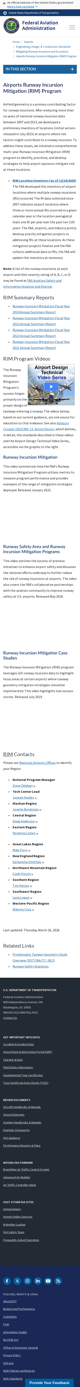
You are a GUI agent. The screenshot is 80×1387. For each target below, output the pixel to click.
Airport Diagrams (13, 1114)
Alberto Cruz (23, 909)
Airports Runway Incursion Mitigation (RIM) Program (46, 56)
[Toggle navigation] (72, 27)
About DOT (10, 1301)
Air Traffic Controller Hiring (19, 1185)
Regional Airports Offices (37, 763)
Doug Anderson (25, 821)
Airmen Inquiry (12, 1209)
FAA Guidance (11, 1138)
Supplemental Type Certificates (23, 1075)
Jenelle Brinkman (27, 809)
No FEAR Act (10, 1340)
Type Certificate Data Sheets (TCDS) (25, 1083)
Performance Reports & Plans (22, 1145)
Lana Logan (22, 897)
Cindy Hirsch (23, 874)
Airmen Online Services (17, 1217)
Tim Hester (22, 885)
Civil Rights (10, 1317)
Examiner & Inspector (16, 1130)
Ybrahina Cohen (25, 833)
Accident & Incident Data (18, 1044)
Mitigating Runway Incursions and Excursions (42, 51)
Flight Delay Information (18, 1067)
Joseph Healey (25, 797)
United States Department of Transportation (34, 12)
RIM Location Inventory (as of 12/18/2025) (44, 180)
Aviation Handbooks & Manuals (22, 1122)
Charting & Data (13, 1060)
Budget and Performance (19, 1309)
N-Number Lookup (14, 1224)
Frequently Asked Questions (21, 1240)
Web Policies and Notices (19, 1371)
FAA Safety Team (13, 1232)
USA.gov (8, 1363)
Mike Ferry (22, 850)
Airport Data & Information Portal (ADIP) (27, 1052)
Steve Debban (24, 785)
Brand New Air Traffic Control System (26, 1169)
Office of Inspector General (20, 1348)
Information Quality (15, 1332)
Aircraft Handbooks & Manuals (22, 1107)
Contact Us (10, 1018)
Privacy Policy (12, 1355)
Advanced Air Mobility (16, 1177)
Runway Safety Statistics (31, 966)
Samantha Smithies (28, 862)
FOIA (6, 1324)
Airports (28, 42)
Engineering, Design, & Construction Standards (43, 47)
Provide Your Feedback (49, 1383)
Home (16, 42)
